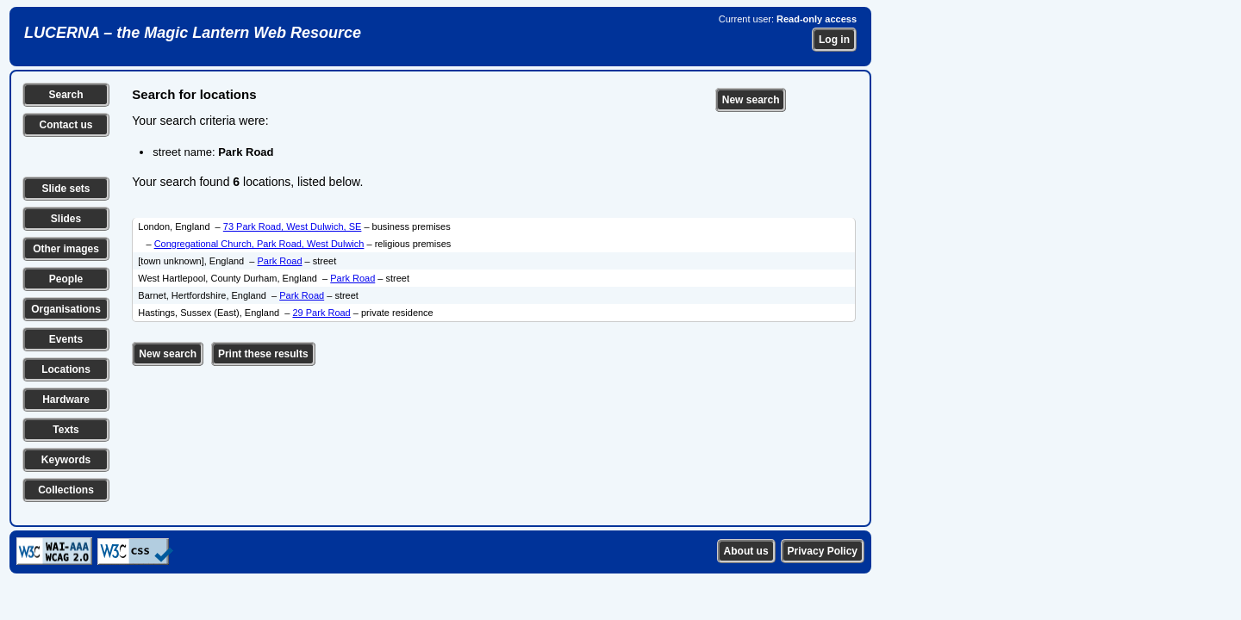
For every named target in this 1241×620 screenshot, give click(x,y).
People (66, 279)
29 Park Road (321, 312)
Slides (66, 219)
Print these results (263, 354)
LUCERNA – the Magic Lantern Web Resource (192, 32)
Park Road (280, 261)
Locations (65, 369)
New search (751, 100)
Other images (66, 249)
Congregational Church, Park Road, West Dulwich (259, 244)
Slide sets (65, 189)
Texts (65, 430)
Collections (66, 490)
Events (66, 339)
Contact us (65, 125)
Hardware (66, 400)
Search (65, 95)
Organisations (66, 309)
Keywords (65, 460)
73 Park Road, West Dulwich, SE (292, 226)
